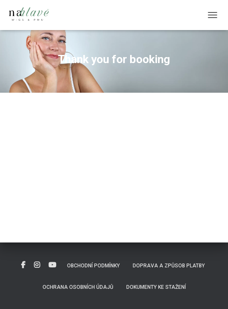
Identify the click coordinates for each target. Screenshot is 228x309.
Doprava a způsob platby (169, 266)
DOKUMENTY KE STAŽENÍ (156, 287)
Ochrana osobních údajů (78, 287)
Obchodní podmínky (93, 266)
